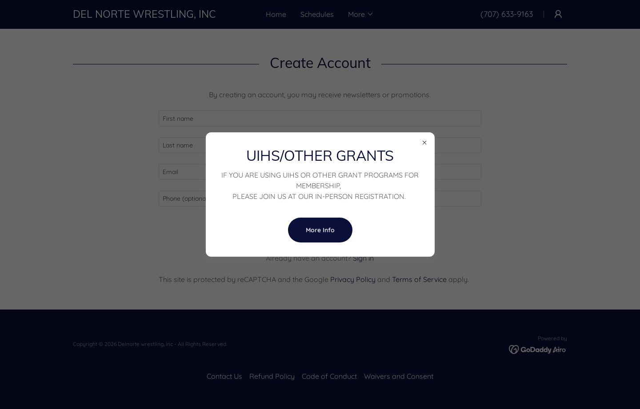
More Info (320, 230)
